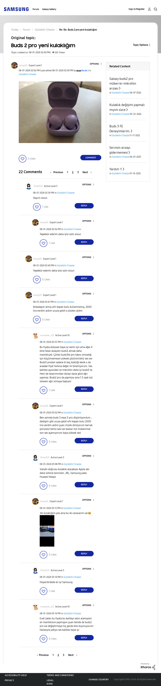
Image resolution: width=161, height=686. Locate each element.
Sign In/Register (137, 9)
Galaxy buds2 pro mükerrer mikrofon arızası (122, 83)
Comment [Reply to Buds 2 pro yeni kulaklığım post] (90, 157)
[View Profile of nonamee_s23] (47, 335)
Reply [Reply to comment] (84, 205)
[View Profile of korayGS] (23, 65)
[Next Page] (87, 172)
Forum (36, 9)
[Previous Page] (57, 172)
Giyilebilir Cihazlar (27, 74)
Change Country (99, 679)
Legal (50, 680)
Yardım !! (115, 169)
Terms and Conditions (60, 675)
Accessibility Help (16, 675)
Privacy (9, 680)
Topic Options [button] (140, 44)
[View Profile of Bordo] (84, 70)
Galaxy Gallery (49, 9)
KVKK (50, 684)
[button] (95, 64)
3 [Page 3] (78, 172)
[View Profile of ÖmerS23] (38, 186)
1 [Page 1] (67, 172)
